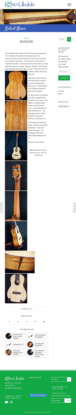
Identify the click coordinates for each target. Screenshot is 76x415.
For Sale (61, 91)
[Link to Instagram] (11, 402)
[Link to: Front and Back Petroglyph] (37, 336)
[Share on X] (18, 321)
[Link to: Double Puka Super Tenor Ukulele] (15, 336)
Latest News (15, 28)
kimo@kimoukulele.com (13, 388)
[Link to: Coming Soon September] (37, 344)
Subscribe (64, 78)
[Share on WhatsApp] (26, 321)
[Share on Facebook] (9, 321)
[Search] (64, 39)
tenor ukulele (34, 152)
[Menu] (68, 4)
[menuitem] (68, 4)
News (26, 38)
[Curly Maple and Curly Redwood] (74, 207)
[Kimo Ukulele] (20, 5)
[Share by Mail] (44, 321)
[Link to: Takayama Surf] (15, 344)
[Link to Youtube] (6, 402)
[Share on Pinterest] (35, 321)
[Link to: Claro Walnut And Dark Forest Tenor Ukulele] (37, 354)
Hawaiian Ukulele (40, 150)
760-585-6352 (10, 385)
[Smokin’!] (1, 207)
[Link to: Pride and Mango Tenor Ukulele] (15, 353)
